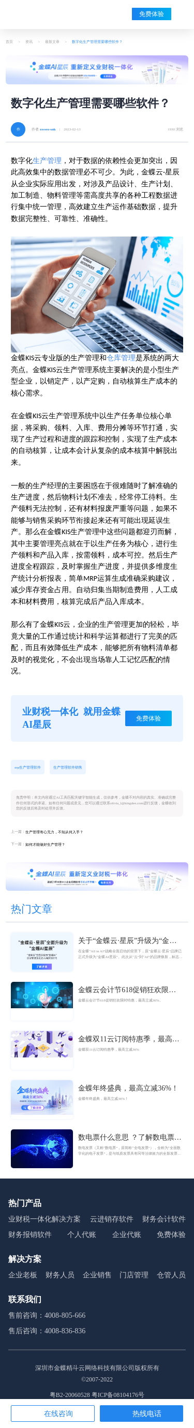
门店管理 (134, 1275)
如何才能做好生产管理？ (45, 845)
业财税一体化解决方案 (44, 1219)
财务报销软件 (30, 1235)
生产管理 (47, 161)
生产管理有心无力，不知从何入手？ (54, 832)
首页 (9, 42)
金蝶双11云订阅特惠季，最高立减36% (128, 1039)
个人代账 (81, 1235)
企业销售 (97, 1275)
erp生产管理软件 (27, 767)
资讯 (29, 42)
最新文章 (52, 42)
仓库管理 (121, 358)
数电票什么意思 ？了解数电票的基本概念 (130, 1138)
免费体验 (151, 14)
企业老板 (22, 1275)
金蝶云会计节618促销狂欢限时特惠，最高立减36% (127, 990)
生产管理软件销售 (67, 767)
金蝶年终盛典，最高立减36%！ (128, 1088)
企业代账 (126, 1235)
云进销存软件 (111, 1219)
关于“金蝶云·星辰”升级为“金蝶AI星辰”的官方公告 (127, 941)
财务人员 (60, 1275)
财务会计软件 (164, 1219)
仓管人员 (171, 1275)
